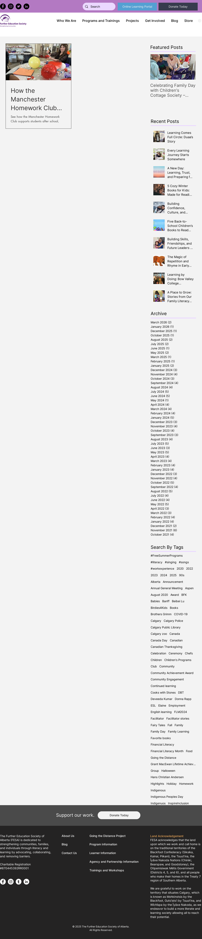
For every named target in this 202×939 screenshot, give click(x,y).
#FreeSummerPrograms (167, 555)
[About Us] (72, 836)
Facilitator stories (177, 718)
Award (174, 594)
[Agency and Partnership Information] (115, 862)
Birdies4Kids (159, 607)
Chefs (189, 653)
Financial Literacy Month (167, 751)
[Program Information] (105, 844)
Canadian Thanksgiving (166, 646)
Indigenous (158, 790)
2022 (189, 568)
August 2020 (159, 594)
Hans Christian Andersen (167, 777)
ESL (153, 705)
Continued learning (163, 686)
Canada (174, 633)
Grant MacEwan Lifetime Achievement (173, 764)
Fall (170, 725)
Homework (186, 783)
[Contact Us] (70, 853)
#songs (184, 562)
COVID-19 (181, 614)
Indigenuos (158, 803)
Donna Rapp (183, 699)
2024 (163, 575)
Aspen (189, 588)
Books (174, 607)
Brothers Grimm (161, 614)
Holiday (172, 783)
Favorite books (161, 738)
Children (156, 660)
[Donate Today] (178, 7)
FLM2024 (180, 712)
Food (189, 751)
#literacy (156, 562)
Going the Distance (163, 757)
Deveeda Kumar (161, 699)
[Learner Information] (105, 853)
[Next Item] (189, 67)
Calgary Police (173, 620)
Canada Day (159, 640)
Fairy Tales (158, 725)
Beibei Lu (178, 601)
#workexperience (162, 568)
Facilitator (157, 718)
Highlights (157, 783)
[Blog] (72, 844)
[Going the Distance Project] (109, 836)
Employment (177, 705)
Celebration (158, 653)
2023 (154, 575)
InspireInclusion (178, 803)
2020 (180, 568)
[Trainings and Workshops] (108, 870)
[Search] (98, 6)
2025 (173, 575)
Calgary (156, 620)
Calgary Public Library (166, 627)
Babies (155, 601)
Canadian (176, 640)
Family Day (158, 731)
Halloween (168, 770)
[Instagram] (11, 6)
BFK (184, 594)
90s (181, 575)
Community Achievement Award (172, 673)
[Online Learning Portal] (137, 7)
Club (154, 666)
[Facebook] (3, 6)
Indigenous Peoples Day (167, 796)
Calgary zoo (159, 633)
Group (155, 770)
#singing (170, 562)
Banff (165, 601)
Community (167, 666)
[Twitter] (18, 6)
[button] (101, 21)
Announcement (173, 581)
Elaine (162, 705)
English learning (161, 712)
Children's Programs (177, 660)
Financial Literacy (162, 744)
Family (179, 725)
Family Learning (178, 731)
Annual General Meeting (167, 588)
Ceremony (175, 653)
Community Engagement (167, 679)
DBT (181, 692)
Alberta (155, 581)
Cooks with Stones (163, 692)
